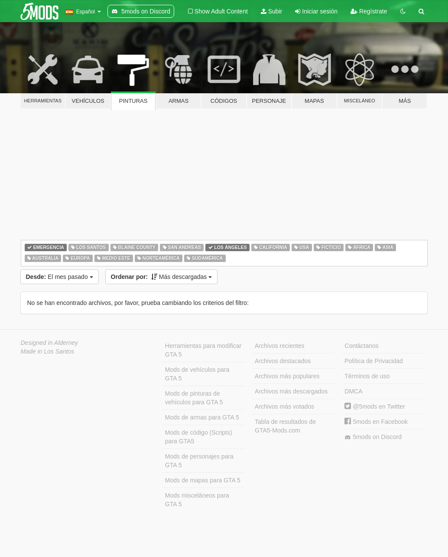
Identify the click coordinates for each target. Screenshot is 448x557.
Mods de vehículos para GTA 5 (197, 374)
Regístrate (369, 11)
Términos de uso (367, 376)
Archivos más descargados (291, 391)
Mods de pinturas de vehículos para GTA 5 (194, 398)
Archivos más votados (284, 406)
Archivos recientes (279, 345)
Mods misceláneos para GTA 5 (197, 500)
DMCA (353, 391)
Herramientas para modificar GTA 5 (203, 350)
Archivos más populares (287, 376)
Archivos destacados (283, 360)
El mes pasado (59, 276)
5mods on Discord (373, 437)
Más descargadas (161, 276)
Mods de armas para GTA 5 (202, 417)
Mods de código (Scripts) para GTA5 (198, 437)
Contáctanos (361, 345)
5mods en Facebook (376, 422)
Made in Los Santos (48, 351)
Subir (271, 11)
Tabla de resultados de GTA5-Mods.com (285, 426)
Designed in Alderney (49, 342)
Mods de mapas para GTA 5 (202, 480)
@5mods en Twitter (374, 406)
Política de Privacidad (373, 360)
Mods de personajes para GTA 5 (199, 461)
